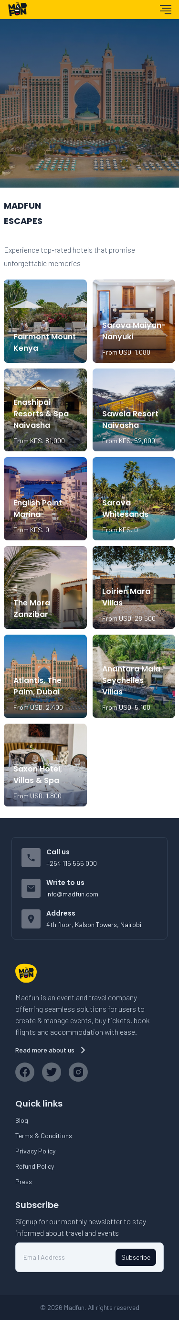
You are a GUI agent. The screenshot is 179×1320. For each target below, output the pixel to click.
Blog (21, 1120)
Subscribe (135, 1257)
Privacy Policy (35, 1151)
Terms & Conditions (43, 1135)
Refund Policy (34, 1166)
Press (23, 1181)
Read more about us (51, 1050)
